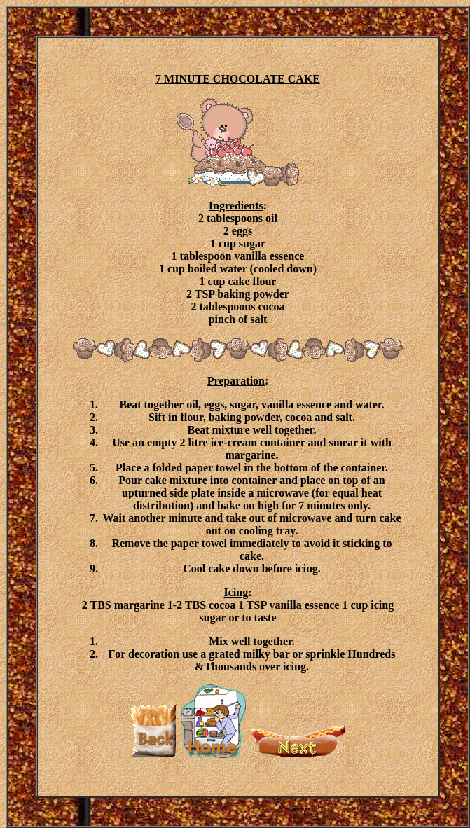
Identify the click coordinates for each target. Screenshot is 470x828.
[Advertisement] (407, 231)
